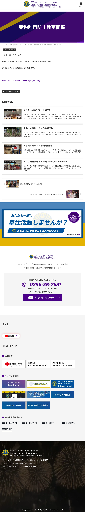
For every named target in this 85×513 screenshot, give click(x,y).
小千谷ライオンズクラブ (11, 91)
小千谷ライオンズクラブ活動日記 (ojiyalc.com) (21, 80)
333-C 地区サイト (30, 423)
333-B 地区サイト (10, 423)
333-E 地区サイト (69, 423)
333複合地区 (7, 430)
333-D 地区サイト (49, 423)
